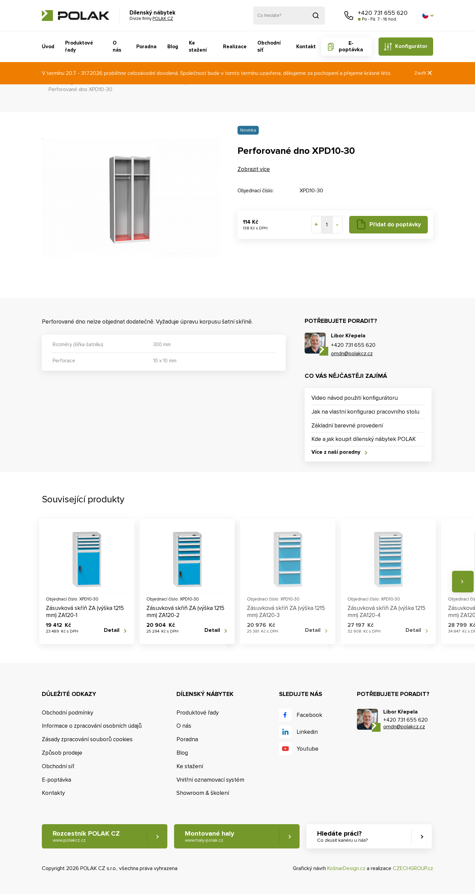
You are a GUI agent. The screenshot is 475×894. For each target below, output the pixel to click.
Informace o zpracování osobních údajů (92, 725)
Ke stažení (198, 46)
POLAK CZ (75, 15)
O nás (117, 46)
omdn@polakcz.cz (352, 353)
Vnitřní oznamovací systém (210, 779)
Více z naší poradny (335, 452)
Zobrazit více (254, 169)
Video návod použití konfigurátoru (354, 397)
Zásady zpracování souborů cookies (87, 739)
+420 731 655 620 (383, 13)
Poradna (146, 47)
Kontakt (306, 47)
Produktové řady (79, 46)
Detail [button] (111, 630)
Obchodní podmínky (67, 712)
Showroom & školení (202, 793)
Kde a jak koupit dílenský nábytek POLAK (363, 439)
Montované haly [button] (209, 836)
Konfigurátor (411, 46)
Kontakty (53, 793)
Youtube (307, 748)
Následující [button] (463, 581)
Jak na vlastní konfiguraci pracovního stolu (365, 411)
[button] (427, 15)
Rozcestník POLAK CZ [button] (86, 836)
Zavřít (423, 73)
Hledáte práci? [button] (342, 836)
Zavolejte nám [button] (349, 15)
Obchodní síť (269, 46)
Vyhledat (316, 15)
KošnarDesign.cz (346, 868)
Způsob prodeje (62, 752)
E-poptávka (351, 46)
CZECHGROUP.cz (413, 868)
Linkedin (307, 731)
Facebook (309, 715)
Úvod (48, 47)
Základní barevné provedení (347, 425)
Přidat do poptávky (395, 224)
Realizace (235, 47)
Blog (172, 47)
